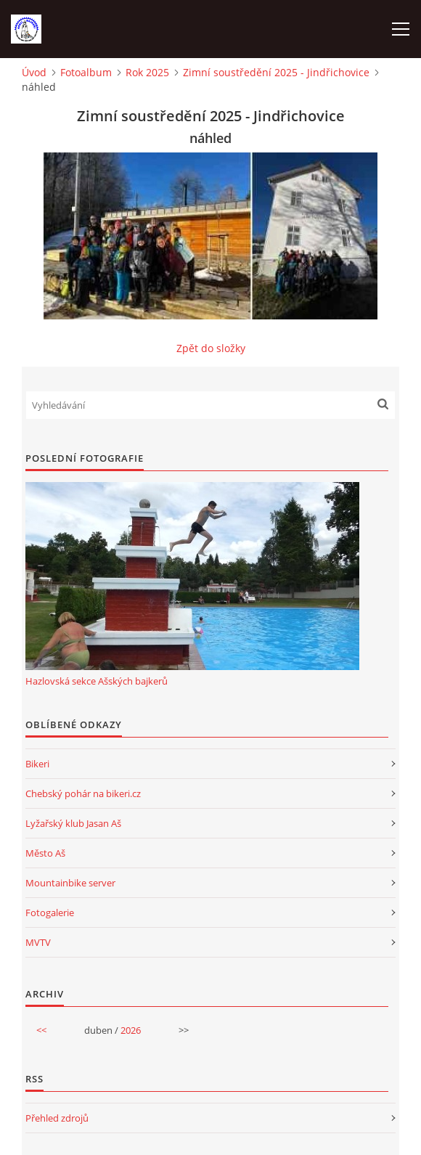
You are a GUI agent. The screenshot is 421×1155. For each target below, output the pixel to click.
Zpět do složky (210, 348)
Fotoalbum (86, 72)
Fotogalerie (49, 912)
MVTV (38, 942)
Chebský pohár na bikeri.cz (83, 793)
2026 (130, 1030)
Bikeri (37, 763)
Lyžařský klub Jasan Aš (73, 823)
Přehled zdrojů (57, 1118)
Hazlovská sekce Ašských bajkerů (96, 680)
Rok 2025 (147, 72)
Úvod (34, 72)
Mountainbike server (70, 882)
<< (41, 1030)
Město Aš (45, 853)
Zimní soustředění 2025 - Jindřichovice (276, 72)
